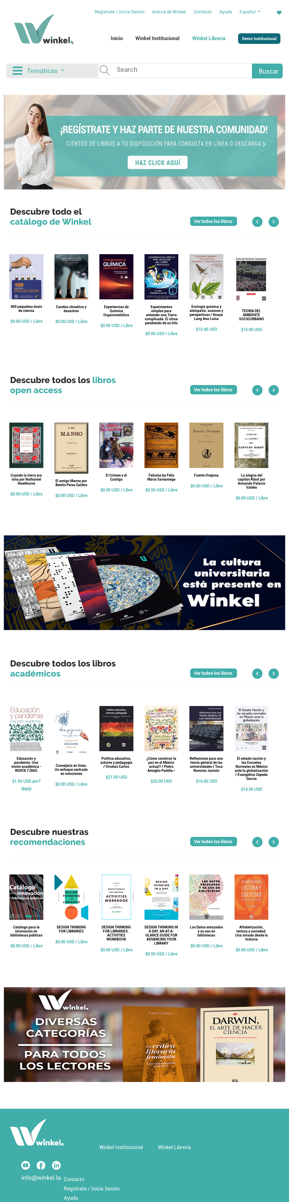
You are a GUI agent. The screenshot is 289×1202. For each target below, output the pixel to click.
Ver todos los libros (213, 221)
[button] (25, 144)
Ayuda (71, 1198)
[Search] (187, 69)
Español (248, 11)
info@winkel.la (41, 1177)
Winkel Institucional (121, 1147)
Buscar (269, 71)
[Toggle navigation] (18, 71)
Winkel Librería (174, 1147)
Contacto (74, 1179)
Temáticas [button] (43, 71)
